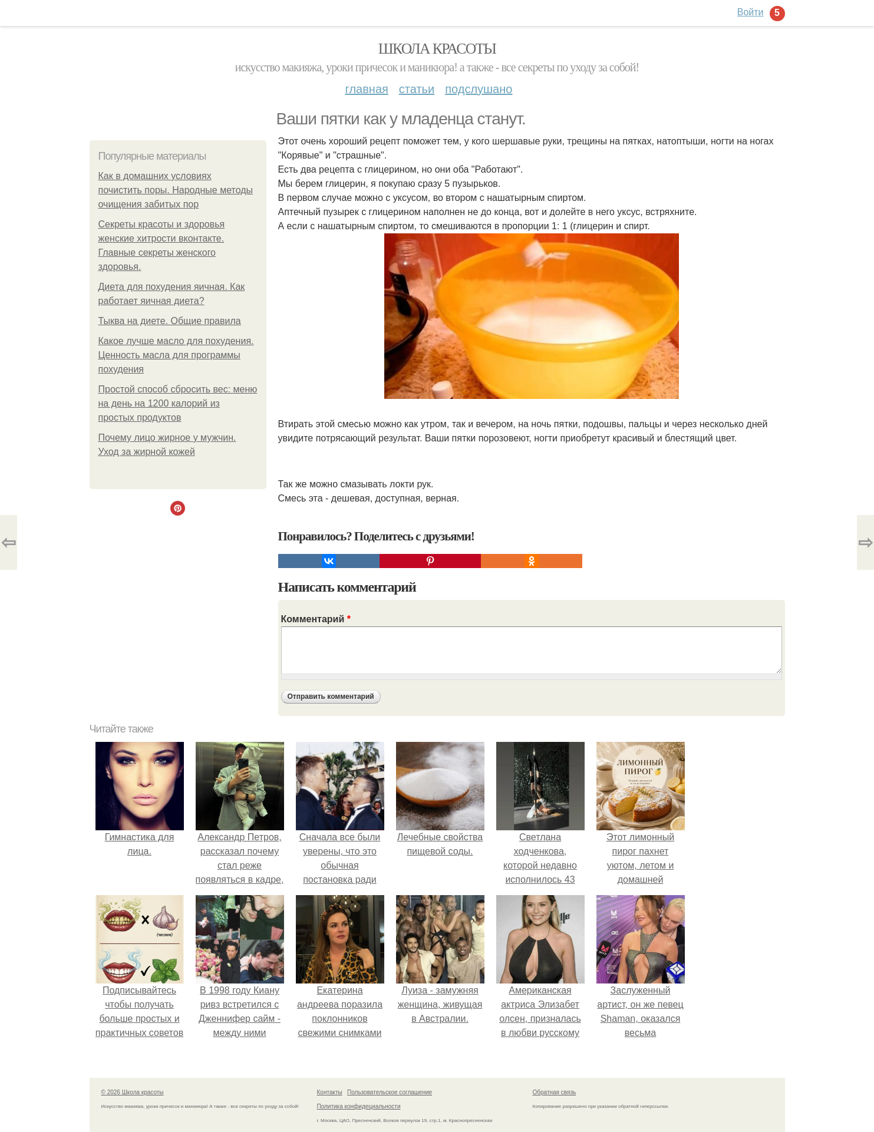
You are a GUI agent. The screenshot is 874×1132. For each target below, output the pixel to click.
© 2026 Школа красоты (132, 1092)
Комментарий (316, 619)
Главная (366, 88)
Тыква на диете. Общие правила (169, 321)
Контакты (329, 1092)
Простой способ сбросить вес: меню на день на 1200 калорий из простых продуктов (178, 403)
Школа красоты (437, 48)
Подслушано (478, 88)
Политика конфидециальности (359, 1106)
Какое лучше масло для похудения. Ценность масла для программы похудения (176, 355)
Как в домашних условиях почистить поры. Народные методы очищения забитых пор (175, 190)
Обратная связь (554, 1092)
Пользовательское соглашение (389, 1092)
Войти (750, 12)
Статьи (416, 88)
